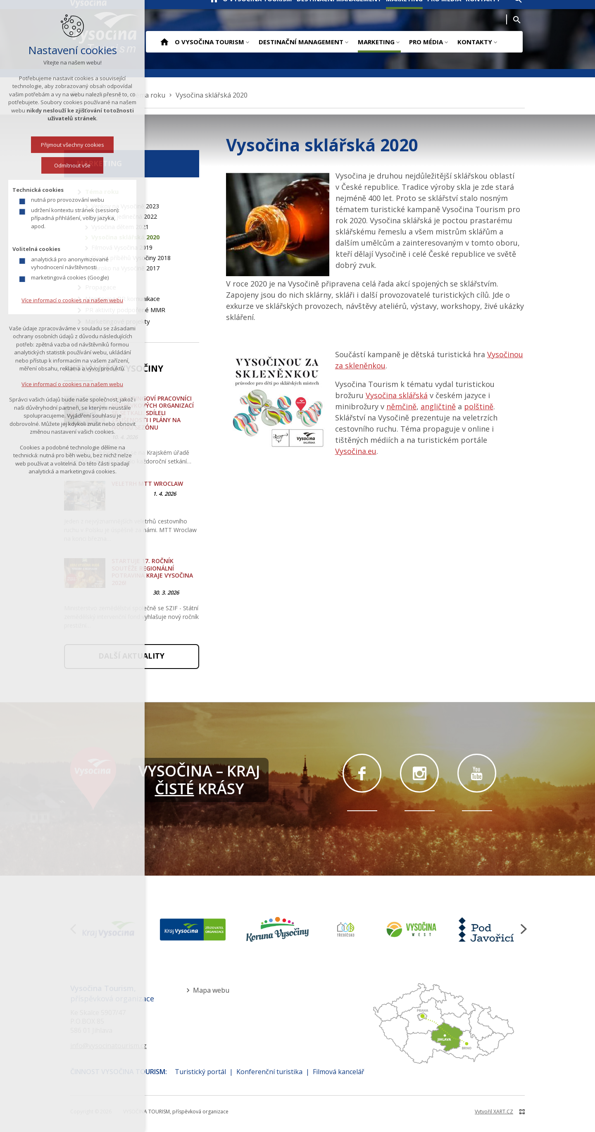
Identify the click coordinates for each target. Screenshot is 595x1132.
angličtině (438, 406)
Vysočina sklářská (397, 395)
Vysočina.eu (355, 451)
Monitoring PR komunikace (122, 298)
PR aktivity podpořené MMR (125, 310)
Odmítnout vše (32, 165)
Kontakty (474, 42)
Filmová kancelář (338, 1071)
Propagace (100, 287)
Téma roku (102, 191)
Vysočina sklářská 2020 (125, 237)
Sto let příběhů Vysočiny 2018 (131, 258)
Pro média (426, 42)
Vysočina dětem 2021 (120, 227)
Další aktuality (131, 656)
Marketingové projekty (117, 321)
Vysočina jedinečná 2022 (124, 216)
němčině (401, 406)
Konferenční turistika (269, 1071)
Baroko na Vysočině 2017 (125, 268)
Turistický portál (200, 1071)
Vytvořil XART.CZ (494, 1111)
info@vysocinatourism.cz (108, 1045)
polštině (478, 406)
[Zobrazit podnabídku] (247, 42)
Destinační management (301, 42)
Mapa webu (211, 990)
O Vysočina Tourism (209, 42)
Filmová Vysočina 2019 (121, 247)
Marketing (376, 42)
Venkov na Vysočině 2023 (125, 206)
